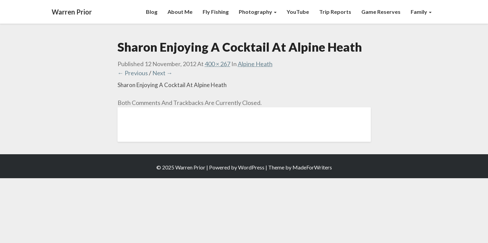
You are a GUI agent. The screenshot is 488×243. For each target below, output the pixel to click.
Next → (162, 73)
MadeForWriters (312, 167)
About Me (180, 11)
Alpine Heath (255, 64)
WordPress (251, 167)
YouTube (298, 11)
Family (421, 11)
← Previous (133, 73)
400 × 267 (217, 64)
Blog (151, 11)
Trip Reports (335, 11)
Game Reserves (381, 11)
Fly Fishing (216, 11)
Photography (258, 11)
